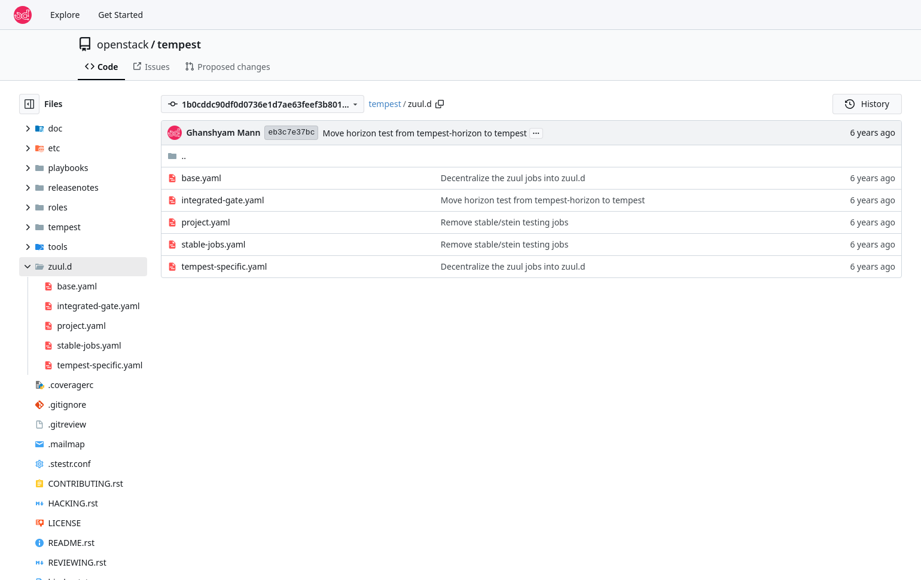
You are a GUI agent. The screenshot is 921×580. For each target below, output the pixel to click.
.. (176, 155)
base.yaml (201, 178)
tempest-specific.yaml (224, 266)
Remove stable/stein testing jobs (505, 222)
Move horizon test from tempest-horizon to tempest (424, 133)
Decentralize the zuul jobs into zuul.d (513, 178)
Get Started (120, 14)
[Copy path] (439, 104)
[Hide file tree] (29, 104)
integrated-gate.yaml (222, 200)
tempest (179, 44)
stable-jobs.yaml (213, 244)
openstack (123, 44)
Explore (65, 14)
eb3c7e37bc (291, 132)
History (867, 103)
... (536, 132)
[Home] (22, 15)
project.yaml (205, 222)
